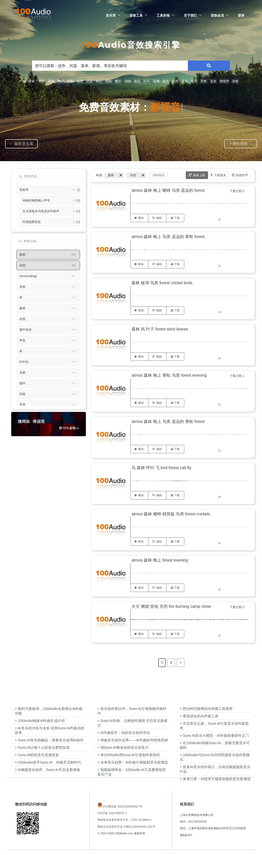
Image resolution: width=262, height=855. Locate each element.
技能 (109, 81)
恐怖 (204, 81)
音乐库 (111, 15)
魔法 (118, 81)
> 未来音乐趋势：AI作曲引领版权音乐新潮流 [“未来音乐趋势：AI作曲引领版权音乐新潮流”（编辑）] (132, 762)
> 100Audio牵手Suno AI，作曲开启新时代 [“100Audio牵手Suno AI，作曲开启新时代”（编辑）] (48, 762)
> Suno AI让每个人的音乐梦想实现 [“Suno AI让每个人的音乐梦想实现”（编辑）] (42, 747)
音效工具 (136, 15)
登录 (241, 15)
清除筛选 (158, 175)
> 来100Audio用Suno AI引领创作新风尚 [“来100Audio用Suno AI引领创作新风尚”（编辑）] (128, 755)
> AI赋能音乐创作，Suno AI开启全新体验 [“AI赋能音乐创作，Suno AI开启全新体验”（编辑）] (47, 770)
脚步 (61, 81)
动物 (128, 81)
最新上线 (199, 175)
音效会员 (217, 15)
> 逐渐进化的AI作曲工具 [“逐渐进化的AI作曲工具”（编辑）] (199, 716)
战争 (42, 81)
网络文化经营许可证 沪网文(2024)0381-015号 (126, 826)
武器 (89, 81)
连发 (213, 81)
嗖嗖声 (224, 81)
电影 (71, 81)
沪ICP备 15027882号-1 (112, 813)
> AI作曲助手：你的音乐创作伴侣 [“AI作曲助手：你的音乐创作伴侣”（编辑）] (123, 733)
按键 (235, 81)
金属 (156, 81)
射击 (137, 81)
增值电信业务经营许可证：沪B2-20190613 (124, 819)
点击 (185, 81)
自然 (175, 81)
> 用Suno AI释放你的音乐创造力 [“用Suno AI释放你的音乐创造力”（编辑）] (123, 747)
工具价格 (163, 15)
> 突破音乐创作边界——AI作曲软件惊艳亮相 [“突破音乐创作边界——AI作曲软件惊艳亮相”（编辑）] (132, 740)
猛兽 (80, 81)
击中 (166, 81)
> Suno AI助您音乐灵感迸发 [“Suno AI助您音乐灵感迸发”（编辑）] (37, 755)
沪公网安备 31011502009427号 (122, 806)
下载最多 (220, 175)
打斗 (146, 81)
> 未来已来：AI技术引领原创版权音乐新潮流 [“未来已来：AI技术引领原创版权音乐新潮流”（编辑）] (215, 779)
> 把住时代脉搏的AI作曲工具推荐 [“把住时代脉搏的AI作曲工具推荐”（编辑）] (206, 709)
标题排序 (242, 175)
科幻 (99, 81)
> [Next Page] (180, 662)
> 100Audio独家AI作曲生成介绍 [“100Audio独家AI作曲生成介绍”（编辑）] (40, 721)
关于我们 (190, 15)
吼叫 (194, 81)
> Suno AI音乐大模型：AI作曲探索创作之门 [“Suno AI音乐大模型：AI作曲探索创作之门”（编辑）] (214, 735)
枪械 (51, 81)
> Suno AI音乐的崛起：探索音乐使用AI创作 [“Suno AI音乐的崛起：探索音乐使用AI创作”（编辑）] (49, 740)
